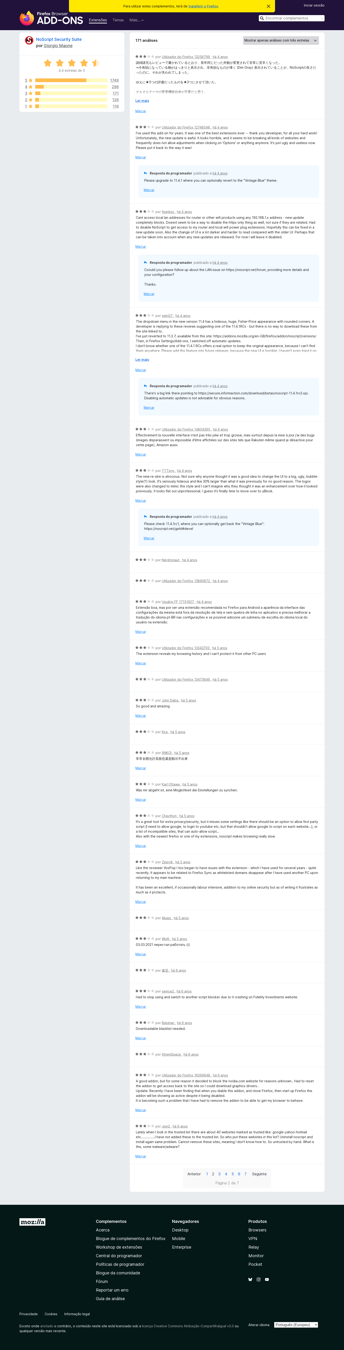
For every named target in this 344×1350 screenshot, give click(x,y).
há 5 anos (219, 648)
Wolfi (166, 939)
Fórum (102, 1281)
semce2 (168, 991)
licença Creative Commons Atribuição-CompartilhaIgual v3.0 (188, 1326)
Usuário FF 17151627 (178, 602)
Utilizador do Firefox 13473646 (186, 679)
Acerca (102, 1230)
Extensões (98, 20)
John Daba (170, 700)
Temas (118, 20)
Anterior (194, 1174)
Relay (253, 1247)
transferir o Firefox (203, 6)
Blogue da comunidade (118, 1272)
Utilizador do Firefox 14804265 (186, 429)
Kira (165, 732)
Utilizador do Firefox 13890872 (186, 581)
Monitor (256, 1255)
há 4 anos (220, 57)
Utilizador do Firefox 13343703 (186, 648)
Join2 (166, 1126)
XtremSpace (172, 1054)
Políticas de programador (120, 1264)
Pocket (255, 1264)
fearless (168, 212)
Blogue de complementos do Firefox (131, 1238)
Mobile (178, 1238)
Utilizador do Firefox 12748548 (186, 127)
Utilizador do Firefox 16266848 (186, 1075)
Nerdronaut (171, 560)
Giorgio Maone (58, 45)
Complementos (111, 1221)
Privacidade (28, 1314)
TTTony (168, 471)
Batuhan (168, 1023)
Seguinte (259, 1174)
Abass (167, 918)
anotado (46, 1326)
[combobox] (292, 18)
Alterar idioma (258, 1325)
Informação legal (77, 1314)
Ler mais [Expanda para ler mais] (142, 101)
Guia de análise (110, 1298)
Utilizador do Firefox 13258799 (186, 57)
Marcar (140, 111)
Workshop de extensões (119, 1247)
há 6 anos (178, 970)
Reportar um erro (112, 1290)
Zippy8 (168, 862)
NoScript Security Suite (59, 39)
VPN (252, 1238)
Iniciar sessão (314, 5)
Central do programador (119, 1255)
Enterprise (181, 1247)
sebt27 (168, 316)
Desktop (180, 1230)
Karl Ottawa (171, 784)
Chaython (170, 816)
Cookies (51, 1314)
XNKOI (167, 753)
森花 (165, 970)
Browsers (257, 1230)
